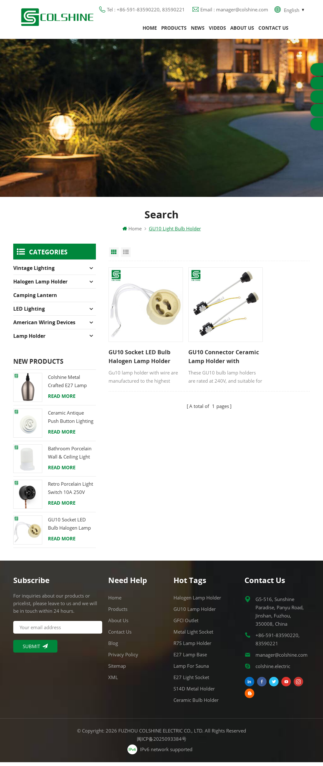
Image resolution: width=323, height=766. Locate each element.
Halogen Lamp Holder (40, 285)
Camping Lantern (35, 299)
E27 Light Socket (191, 681)
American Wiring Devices (44, 326)
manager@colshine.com (281, 658)
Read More (61, 400)
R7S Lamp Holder (192, 647)
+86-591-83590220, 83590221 (277, 643)
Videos (217, 30)
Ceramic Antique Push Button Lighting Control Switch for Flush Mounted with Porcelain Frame (70, 421)
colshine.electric (272, 670)
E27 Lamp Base (190, 658)
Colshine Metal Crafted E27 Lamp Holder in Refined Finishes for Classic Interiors (68, 385)
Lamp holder (29, 340)
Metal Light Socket (193, 635)
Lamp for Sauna (191, 669)
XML (113, 681)
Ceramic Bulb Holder (196, 704)
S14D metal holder (194, 692)
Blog (113, 647)
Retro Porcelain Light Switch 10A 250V (70, 492)
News (197, 30)
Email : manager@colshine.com (234, 11)
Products (173, 30)
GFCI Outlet (185, 624)
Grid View (114, 256)
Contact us (273, 30)
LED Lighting (29, 312)
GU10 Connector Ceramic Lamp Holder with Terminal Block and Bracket (207, 348)
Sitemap (117, 669)
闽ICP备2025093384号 (161, 742)
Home (150, 30)
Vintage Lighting (34, 272)
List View (126, 256)
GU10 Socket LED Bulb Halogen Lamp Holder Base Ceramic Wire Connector (139, 348)
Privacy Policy (123, 658)
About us (242, 30)
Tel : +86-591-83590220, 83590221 (146, 11)
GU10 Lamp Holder (194, 613)
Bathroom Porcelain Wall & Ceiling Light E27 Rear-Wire (69, 457)
